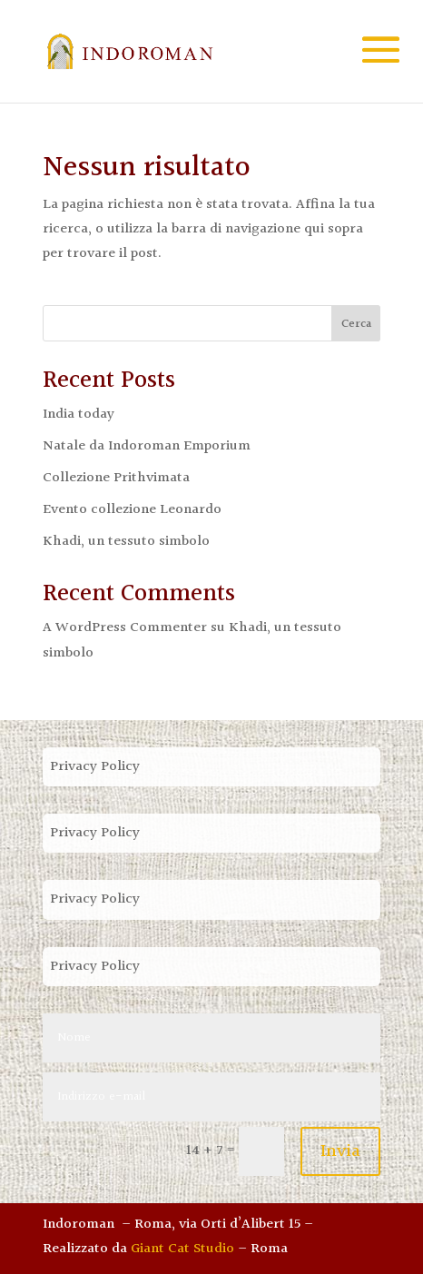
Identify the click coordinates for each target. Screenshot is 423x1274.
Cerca (356, 324)
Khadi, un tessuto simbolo (126, 541)
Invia (340, 1151)
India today (78, 414)
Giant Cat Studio (182, 1249)
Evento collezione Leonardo (132, 510)
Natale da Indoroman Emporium (147, 446)
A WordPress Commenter (125, 628)
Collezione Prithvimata (116, 478)
